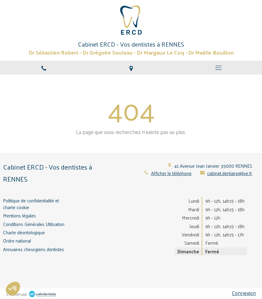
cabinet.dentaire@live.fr (229, 173)
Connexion (244, 292)
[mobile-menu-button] (218, 68)
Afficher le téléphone (171, 173)
